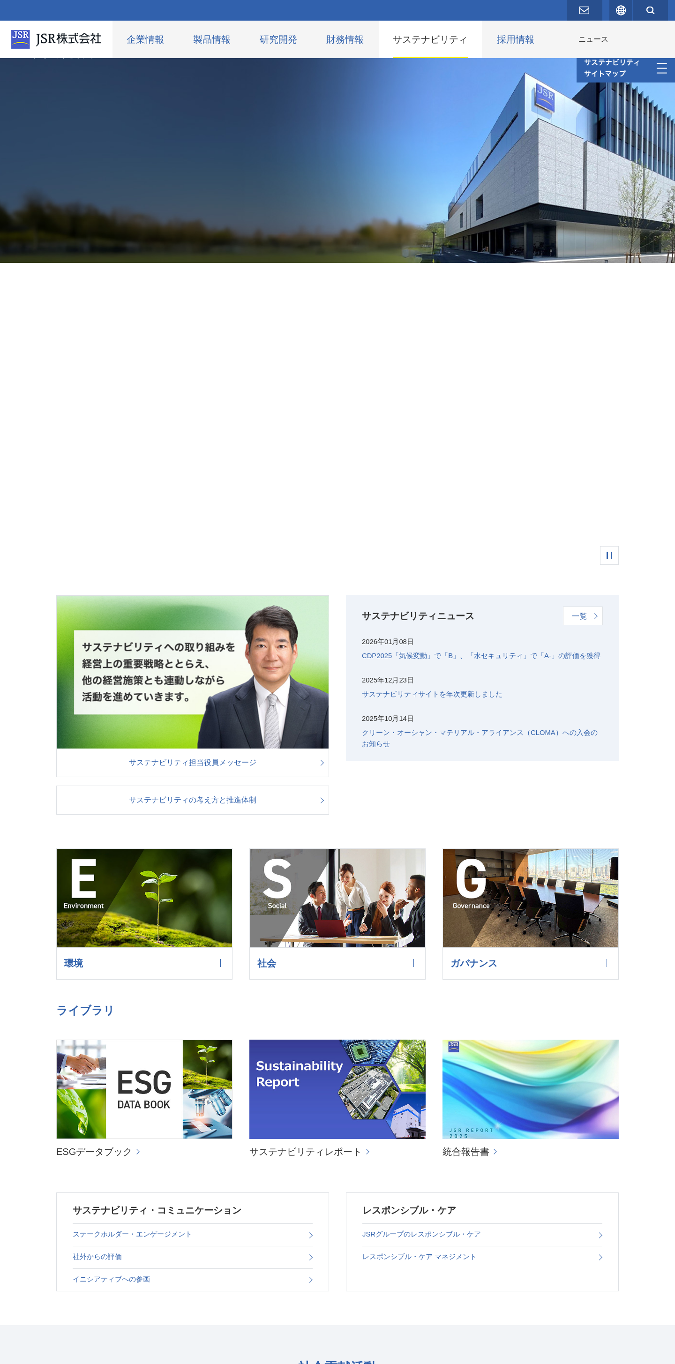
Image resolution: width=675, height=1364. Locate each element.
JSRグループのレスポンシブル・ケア (425, 924)
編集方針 (257, 1310)
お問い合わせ (48, 1350)
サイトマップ (249, 1350)
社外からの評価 (99, 949)
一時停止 (609, 256)
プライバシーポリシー (117, 1350)
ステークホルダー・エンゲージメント (136, 924)
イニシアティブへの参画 (114, 975)
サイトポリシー (190, 1350)
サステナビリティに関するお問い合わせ (363, 1310)
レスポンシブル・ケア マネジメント (423, 949)
